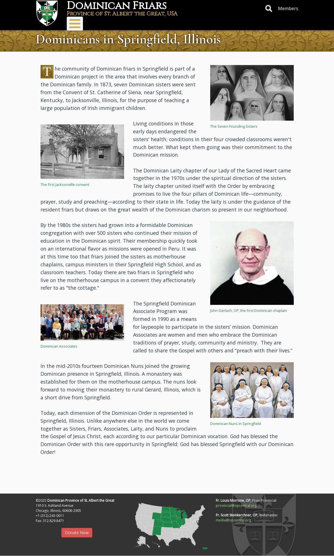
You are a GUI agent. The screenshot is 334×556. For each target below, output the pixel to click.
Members (288, 8)
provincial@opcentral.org (236, 505)
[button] (252, 92)
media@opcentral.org (233, 520)
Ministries (111, 23)
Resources (225, 23)
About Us (75, 23)
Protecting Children (266, 23)
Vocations (152, 23)
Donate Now (77, 532)
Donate (186, 23)
